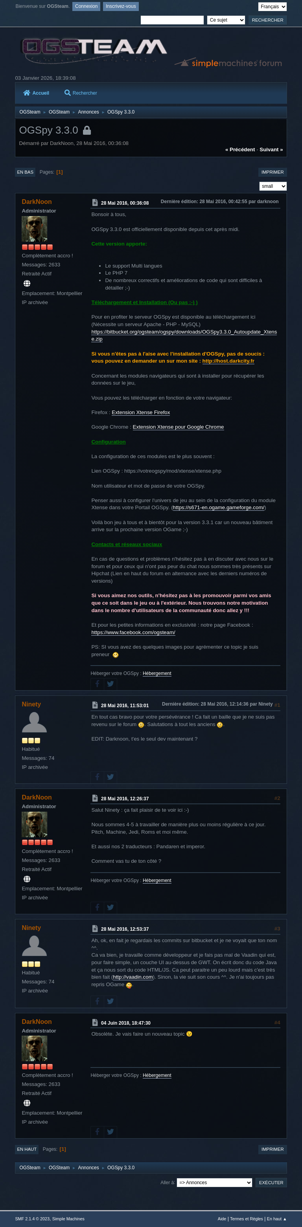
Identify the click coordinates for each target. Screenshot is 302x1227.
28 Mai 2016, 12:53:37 (125, 929)
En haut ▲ (277, 1218)
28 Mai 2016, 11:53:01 (125, 705)
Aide (222, 1218)
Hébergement (157, 673)
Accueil (36, 93)
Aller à (167, 1182)
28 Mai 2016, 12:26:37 (125, 798)
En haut (27, 1149)
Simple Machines (68, 1218)
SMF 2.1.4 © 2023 (32, 1218)
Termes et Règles (246, 1218)
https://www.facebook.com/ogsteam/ (133, 632)
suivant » (271, 149)
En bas (25, 172)
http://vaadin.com (133, 977)
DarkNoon (37, 201)
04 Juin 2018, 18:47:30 (126, 1022)
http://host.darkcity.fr (228, 361)
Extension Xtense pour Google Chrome (178, 427)
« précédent (240, 149)
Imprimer (272, 172)
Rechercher (80, 93)
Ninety (31, 704)
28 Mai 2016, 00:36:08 (125, 203)
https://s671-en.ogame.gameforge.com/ (219, 507)
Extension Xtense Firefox (141, 412)
